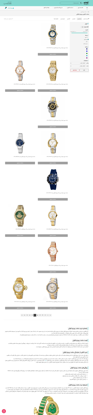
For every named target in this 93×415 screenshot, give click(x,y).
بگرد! (84, 69)
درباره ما (58, 396)
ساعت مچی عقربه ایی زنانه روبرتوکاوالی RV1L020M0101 (61, 125)
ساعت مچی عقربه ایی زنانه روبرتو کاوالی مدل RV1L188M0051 (38, 39)
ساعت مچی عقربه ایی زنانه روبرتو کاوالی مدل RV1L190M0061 (38, 67)
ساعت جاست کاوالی (70, 398)
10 (24, 140)
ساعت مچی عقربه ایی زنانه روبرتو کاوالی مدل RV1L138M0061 (60, 39)
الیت (45, 185)
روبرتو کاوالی (86, 38)
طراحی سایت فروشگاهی (85, 413)
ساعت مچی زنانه (70, 325)
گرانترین (68, 18)
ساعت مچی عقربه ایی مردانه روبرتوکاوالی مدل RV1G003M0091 (38, 125)
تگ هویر (86, 36)
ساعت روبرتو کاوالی (70, 403)
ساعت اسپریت (71, 405)
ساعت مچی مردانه (60, 279)
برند (50, 283)
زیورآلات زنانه (86, 405)
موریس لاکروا (86, 42)
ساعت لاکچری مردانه (85, 403)
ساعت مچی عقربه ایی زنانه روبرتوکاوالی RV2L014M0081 (16, 96)
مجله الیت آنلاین (57, 398)
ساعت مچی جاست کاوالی (40, 253)
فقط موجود (86, 26)
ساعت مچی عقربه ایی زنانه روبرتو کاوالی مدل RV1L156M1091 (38, 96)
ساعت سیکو (72, 396)
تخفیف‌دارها (56, 18)
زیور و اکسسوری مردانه (84, 407)
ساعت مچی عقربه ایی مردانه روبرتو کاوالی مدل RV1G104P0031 (60, 96)
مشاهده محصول (58, 46)
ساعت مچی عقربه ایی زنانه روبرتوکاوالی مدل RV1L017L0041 (15, 125)
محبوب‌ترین (63, 18)
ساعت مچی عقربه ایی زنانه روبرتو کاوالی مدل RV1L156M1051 (15, 67)
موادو (87, 40)
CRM (79, 412)
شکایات (58, 407)
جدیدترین (79, 18)
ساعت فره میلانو (71, 400)
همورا (76, 413)
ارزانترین (73, 18)
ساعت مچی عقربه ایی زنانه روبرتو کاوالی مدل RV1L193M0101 (15, 39)
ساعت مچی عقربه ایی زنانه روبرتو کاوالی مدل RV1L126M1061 (60, 67)
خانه (88, 11)
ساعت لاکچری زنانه (85, 400)
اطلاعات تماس (57, 405)
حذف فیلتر (75, 69)
